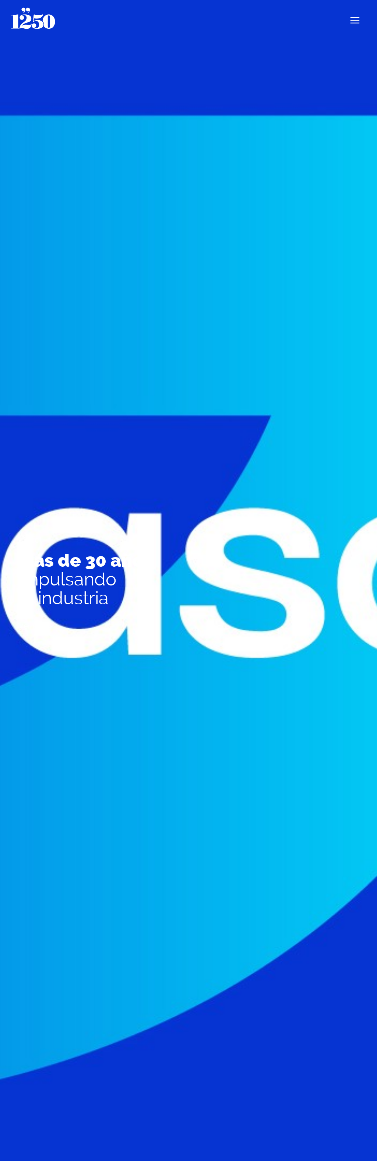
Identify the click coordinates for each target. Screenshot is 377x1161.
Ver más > (35, 626)
